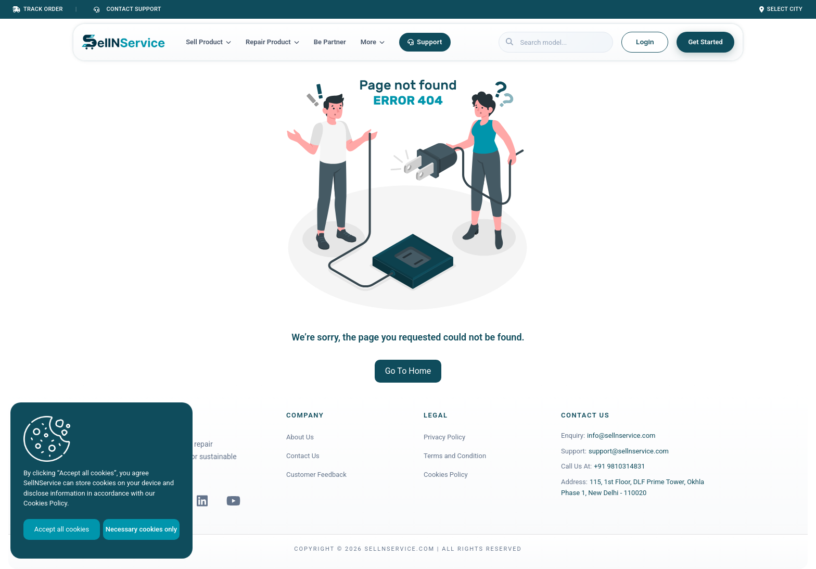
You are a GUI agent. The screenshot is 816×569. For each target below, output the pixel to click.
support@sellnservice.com (629, 451)
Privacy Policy (444, 437)
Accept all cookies (61, 529)
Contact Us (303, 456)
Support (424, 42)
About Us (300, 437)
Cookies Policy (446, 474)
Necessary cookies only (141, 529)
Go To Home (408, 371)
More (373, 42)
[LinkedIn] (201, 500)
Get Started (705, 42)
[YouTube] (233, 500)
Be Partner (330, 42)
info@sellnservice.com (621, 435)
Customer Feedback (316, 474)
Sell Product (208, 42)
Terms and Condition (455, 456)
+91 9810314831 (619, 466)
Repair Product (272, 42)
